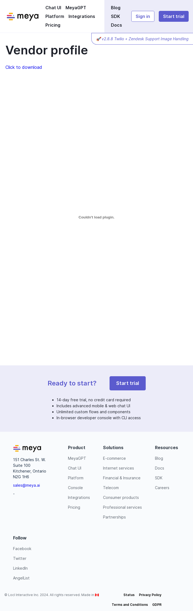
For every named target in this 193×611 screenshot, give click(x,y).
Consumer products (121, 497)
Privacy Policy (150, 595)
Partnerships (114, 517)
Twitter (19, 558)
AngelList (21, 578)
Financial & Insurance (122, 478)
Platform (54, 16)
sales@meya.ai (26, 485)
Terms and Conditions (130, 605)
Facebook (22, 548)
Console (75, 487)
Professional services (122, 507)
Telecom (111, 487)
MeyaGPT (76, 7)
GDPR (156, 605)
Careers (162, 487)
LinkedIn (20, 568)
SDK (115, 16)
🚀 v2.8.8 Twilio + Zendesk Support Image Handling (142, 38)
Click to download (23, 67)
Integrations (82, 16)
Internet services (118, 468)
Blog (115, 7)
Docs (116, 25)
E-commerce (114, 458)
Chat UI (53, 7)
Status (129, 595)
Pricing (52, 25)
